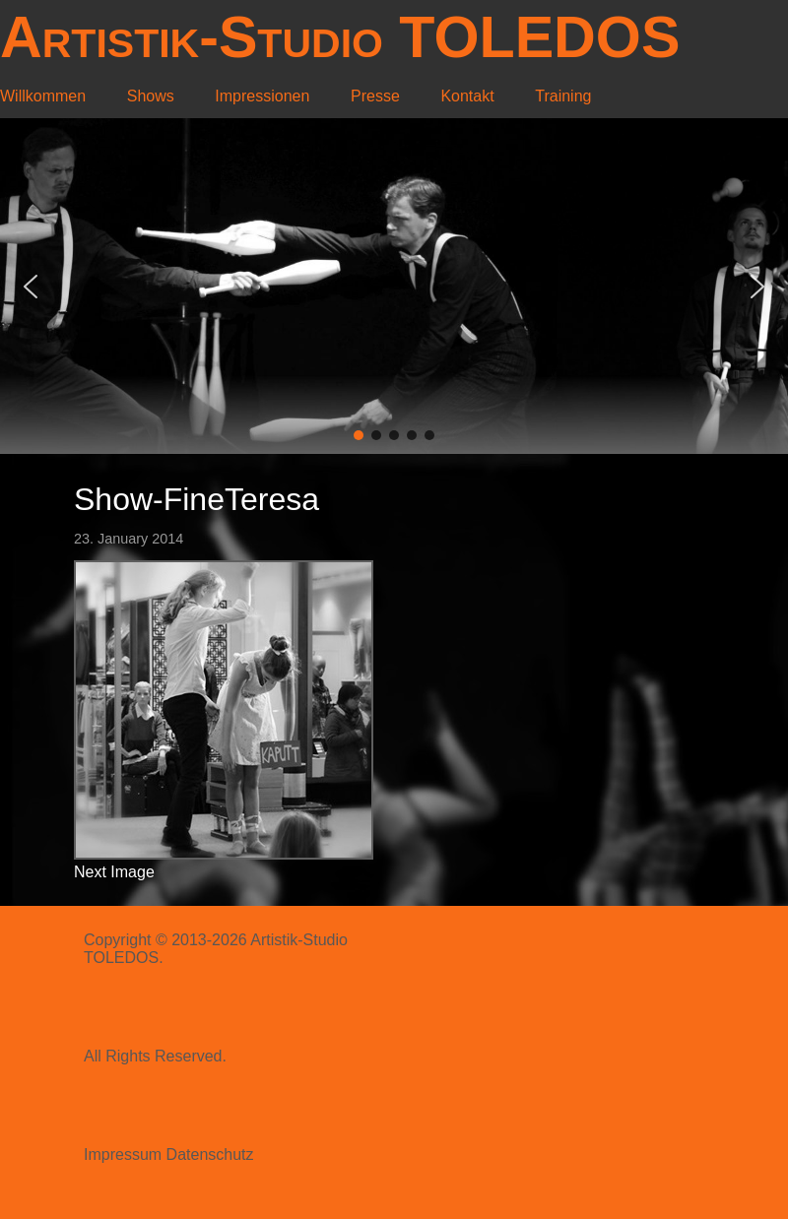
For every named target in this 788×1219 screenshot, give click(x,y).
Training (563, 96)
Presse (375, 96)
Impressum (123, 1154)
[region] (394, 286)
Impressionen (262, 96)
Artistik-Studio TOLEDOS (340, 37)
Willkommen (43, 96)
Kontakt (466, 96)
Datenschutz (210, 1154)
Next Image (114, 872)
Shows (150, 96)
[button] (30, 286)
